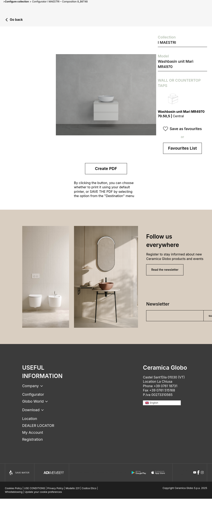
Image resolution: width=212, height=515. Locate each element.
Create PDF (106, 168)
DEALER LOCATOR (38, 425)
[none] (162, 402)
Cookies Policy (13, 488)
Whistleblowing (13, 491)
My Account (32, 432)
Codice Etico (89, 488)
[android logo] (139, 472)
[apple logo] (158, 472)
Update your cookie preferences (43, 491)
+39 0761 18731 (165, 386)
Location (29, 418)
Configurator (33, 394)
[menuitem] (162, 402)
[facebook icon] (198, 472)
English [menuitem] (154, 402)
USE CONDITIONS (34, 488)
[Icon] (19, 473)
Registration (32, 439)
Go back (16, 20)
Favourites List (182, 148)
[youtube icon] (194, 472)
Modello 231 (73, 488)
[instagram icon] (202, 472)
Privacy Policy (55, 488)
